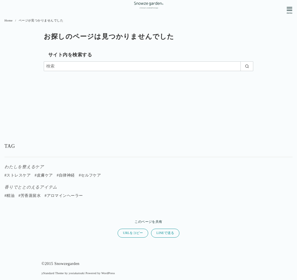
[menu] (289, 9)
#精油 (9, 196)
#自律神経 (66, 175)
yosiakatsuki (77, 273)
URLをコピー (133, 233)
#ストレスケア (17, 175)
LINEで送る (165, 233)
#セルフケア (90, 175)
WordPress (108, 273)
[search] (246, 66)
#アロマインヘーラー (64, 196)
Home (9, 20)
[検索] (148, 66)
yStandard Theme (53, 273)
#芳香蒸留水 (29, 196)
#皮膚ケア (44, 175)
